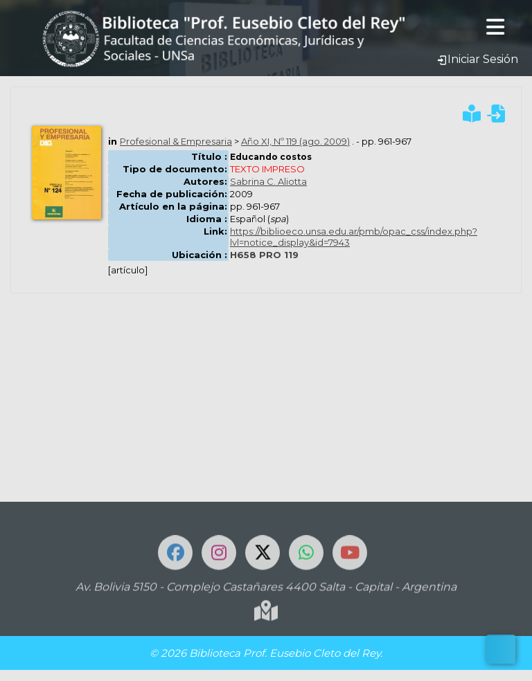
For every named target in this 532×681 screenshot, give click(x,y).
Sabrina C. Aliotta (268, 181)
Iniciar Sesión (477, 59)
